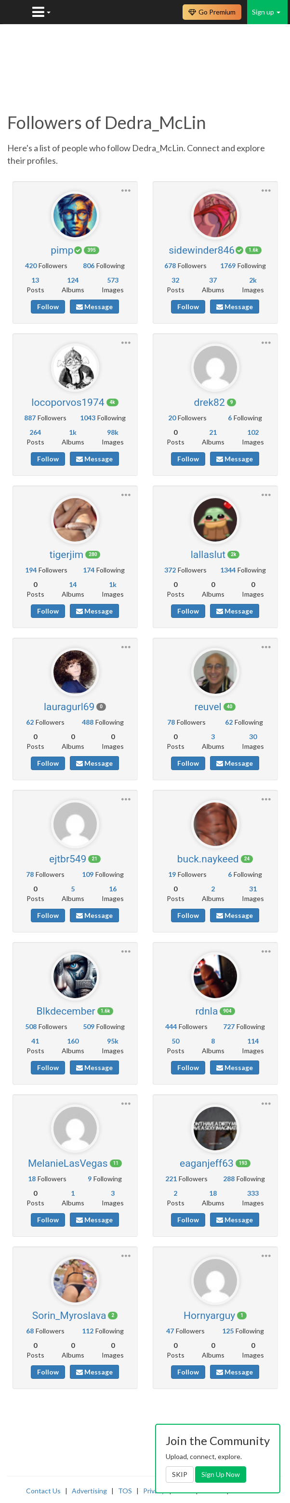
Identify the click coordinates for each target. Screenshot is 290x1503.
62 (30, 722)
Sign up (266, 12)
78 (171, 722)
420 (31, 265)
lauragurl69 (69, 707)
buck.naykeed (208, 859)
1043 (87, 418)
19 (172, 874)
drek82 (209, 402)
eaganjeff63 (207, 1163)
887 (30, 418)
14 (73, 584)
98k (113, 432)
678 (170, 265)
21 (213, 432)
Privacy (154, 1491)
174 (88, 570)
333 (253, 1193)
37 (213, 280)
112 (87, 1331)
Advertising (89, 1491)
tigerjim (67, 554)
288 (229, 1178)
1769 (228, 265)
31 (253, 889)
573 (113, 280)
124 (73, 280)
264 (35, 432)
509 (88, 1026)
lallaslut (208, 554)
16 (113, 889)
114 (253, 1041)
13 (35, 280)
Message (94, 306)
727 (229, 1026)
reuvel (208, 707)
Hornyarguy (209, 1315)
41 (35, 1041)
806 (88, 265)
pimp (62, 250)
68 (30, 1331)
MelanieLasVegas (68, 1163)
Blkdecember (66, 1011)
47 (170, 1331)
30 (253, 736)
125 (228, 1331)
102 (253, 432)
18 (32, 1178)
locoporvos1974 (67, 402)
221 (171, 1178)
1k (73, 432)
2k (253, 280)
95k (113, 1041)
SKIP (179, 1474)
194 (31, 570)
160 (73, 1041)
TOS (125, 1491)
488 (87, 722)
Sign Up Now (220, 1474)
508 (31, 1026)
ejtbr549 (67, 859)
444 (171, 1026)
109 (87, 874)
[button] (126, 189)
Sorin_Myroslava (69, 1315)
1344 (228, 570)
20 (172, 418)
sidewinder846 (202, 250)
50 (175, 1041)
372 (170, 570)
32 (175, 280)
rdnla (206, 1011)
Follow (48, 306)
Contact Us (43, 1491)
